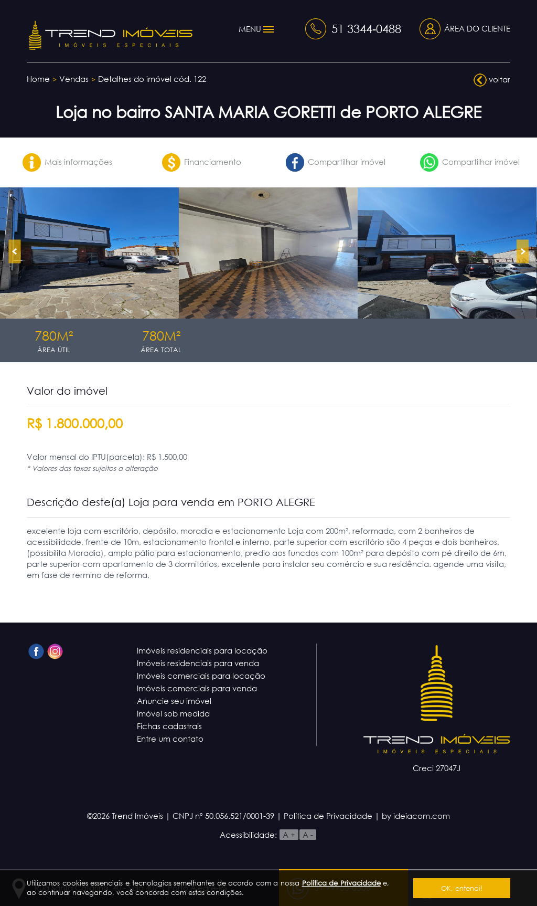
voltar (492, 80)
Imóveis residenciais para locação (202, 650)
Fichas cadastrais (169, 726)
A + (289, 834)
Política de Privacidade (341, 883)
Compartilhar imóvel (335, 161)
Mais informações (67, 161)
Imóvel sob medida (173, 713)
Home (38, 78)
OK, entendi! (461, 888)
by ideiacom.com (416, 815)
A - (308, 834)
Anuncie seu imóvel (174, 700)
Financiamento (201, 161)
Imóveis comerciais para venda (197, 688)
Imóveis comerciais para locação (201, 675)
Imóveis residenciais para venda (198, 663)
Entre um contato (170, 738)
